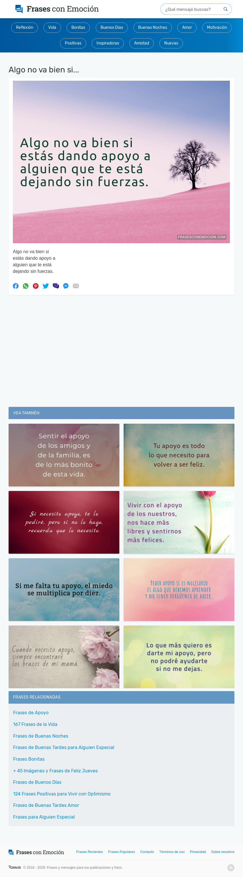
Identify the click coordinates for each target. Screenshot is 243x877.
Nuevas (171, 43)
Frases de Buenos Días (37, 782)
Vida (52, 27)
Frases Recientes (89, 852)
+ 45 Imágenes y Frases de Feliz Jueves (55, 771)
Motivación (217, 27)
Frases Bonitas (29, 759)
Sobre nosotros (222, 852)
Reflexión (24, 27)
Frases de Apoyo (31, 712)
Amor (187, 27)
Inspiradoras (108, 43)
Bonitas (78, 27)
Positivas (73, 43)
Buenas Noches (152, 27)
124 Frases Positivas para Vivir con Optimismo (62, 794)
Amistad (141, 43)
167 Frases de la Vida (35, 724)
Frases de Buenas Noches (40, 736)
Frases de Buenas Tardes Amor (46, 805)
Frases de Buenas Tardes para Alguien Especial (63, 747)
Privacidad (198, 852)
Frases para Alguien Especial (44, 817)
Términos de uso (172, 852)
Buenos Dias (112, 27)
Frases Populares (121, 852)
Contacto (147, 852)
